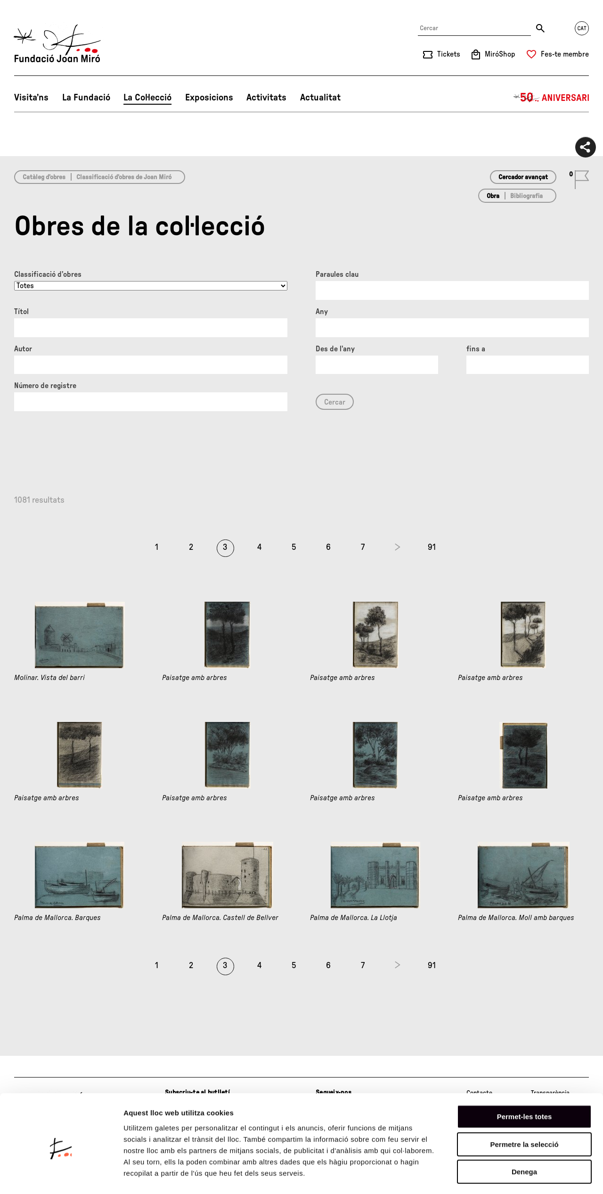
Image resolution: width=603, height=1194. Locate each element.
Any (322, 311)
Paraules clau (337, 274)
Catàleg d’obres (44, 177)
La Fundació (86, 97)
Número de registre (45, 386)
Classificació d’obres (47, 274)
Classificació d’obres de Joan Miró (123, 177)
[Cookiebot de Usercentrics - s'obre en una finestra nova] (61, 1176)
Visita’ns (31, 97)
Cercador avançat (523, 177)
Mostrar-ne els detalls (542, 1175)
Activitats (266, 97)
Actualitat (320, 97)
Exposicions (209, 97)
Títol (21, 311)
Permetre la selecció (524, 1107)
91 (432, 547)
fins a (475, 349)
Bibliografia (526, 196)
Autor (23, 349)
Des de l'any (335, 349)
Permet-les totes (524, 1079)
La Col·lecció (147, 97)
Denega (524, 1134)
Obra (493, 196)
